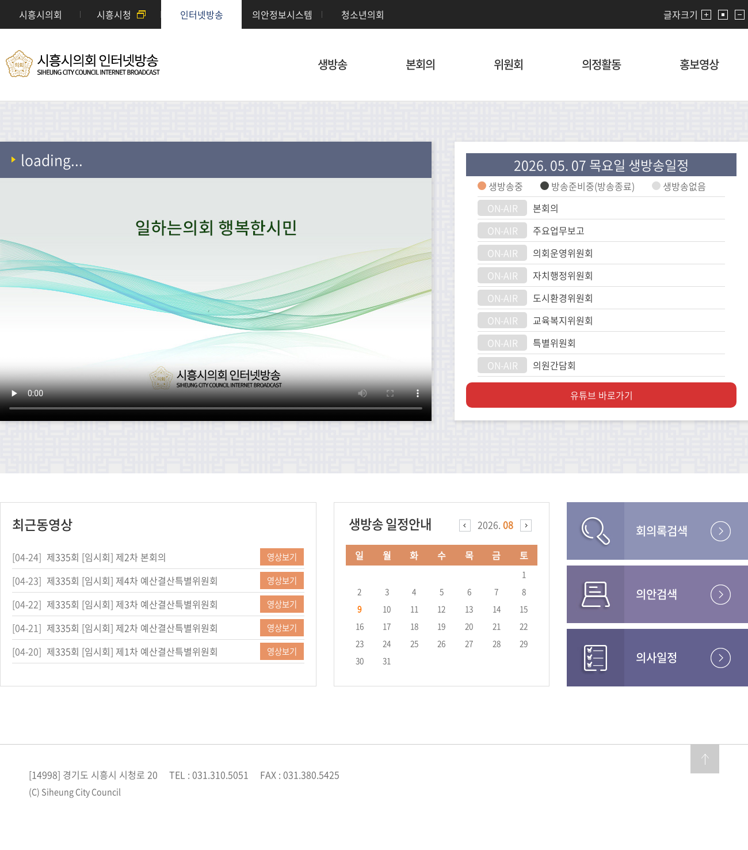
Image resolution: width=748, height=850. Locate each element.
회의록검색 (662, 530)
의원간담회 (554, 365)
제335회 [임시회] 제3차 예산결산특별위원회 (132, 604)
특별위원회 (554, 343)
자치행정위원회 (563, 275)
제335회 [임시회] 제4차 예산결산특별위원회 (132, 580)
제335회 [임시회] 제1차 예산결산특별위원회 (132, 651)
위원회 (508, 64)
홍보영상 (699, 64)
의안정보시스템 (282, 14)
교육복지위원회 (563, 320)
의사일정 (656, 657)
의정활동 (601, 64)
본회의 (420, 64)
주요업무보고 (559, 230)
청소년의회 (362, 14)
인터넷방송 (201, 14)
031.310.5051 (220, 774)
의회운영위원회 (563, 253)
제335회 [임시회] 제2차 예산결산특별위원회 (132, 628)
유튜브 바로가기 (601, 395)
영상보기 (282, 557)
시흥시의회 (40, 14)
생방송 (332, 64)
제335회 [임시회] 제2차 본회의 (106, 557)
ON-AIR (502, 208)
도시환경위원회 (563, 298)
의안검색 (656, 594)
